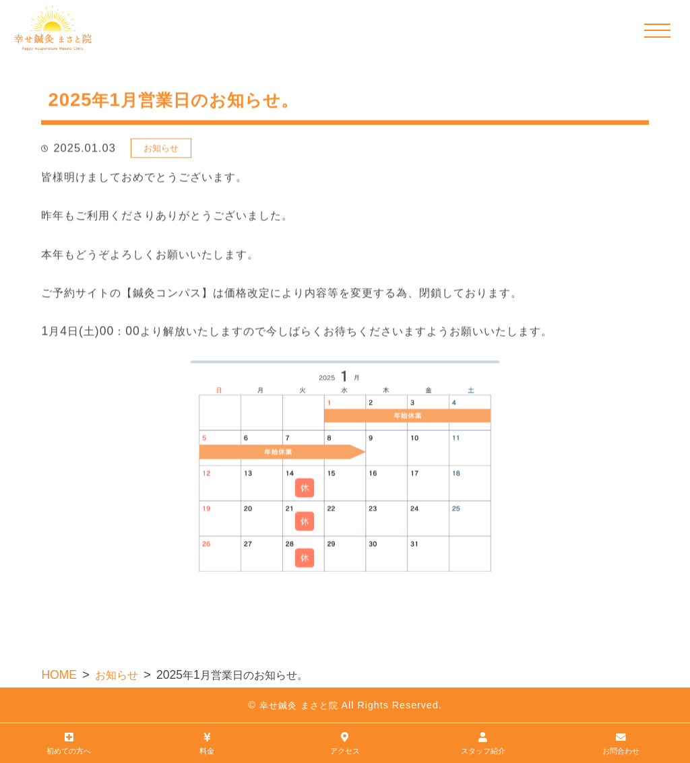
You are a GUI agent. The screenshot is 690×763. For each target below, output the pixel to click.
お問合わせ (621, 742)
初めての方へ (69, 742)
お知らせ (161, 149)
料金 (207, 742)
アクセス (345, 742)
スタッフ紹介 (483, 742)
